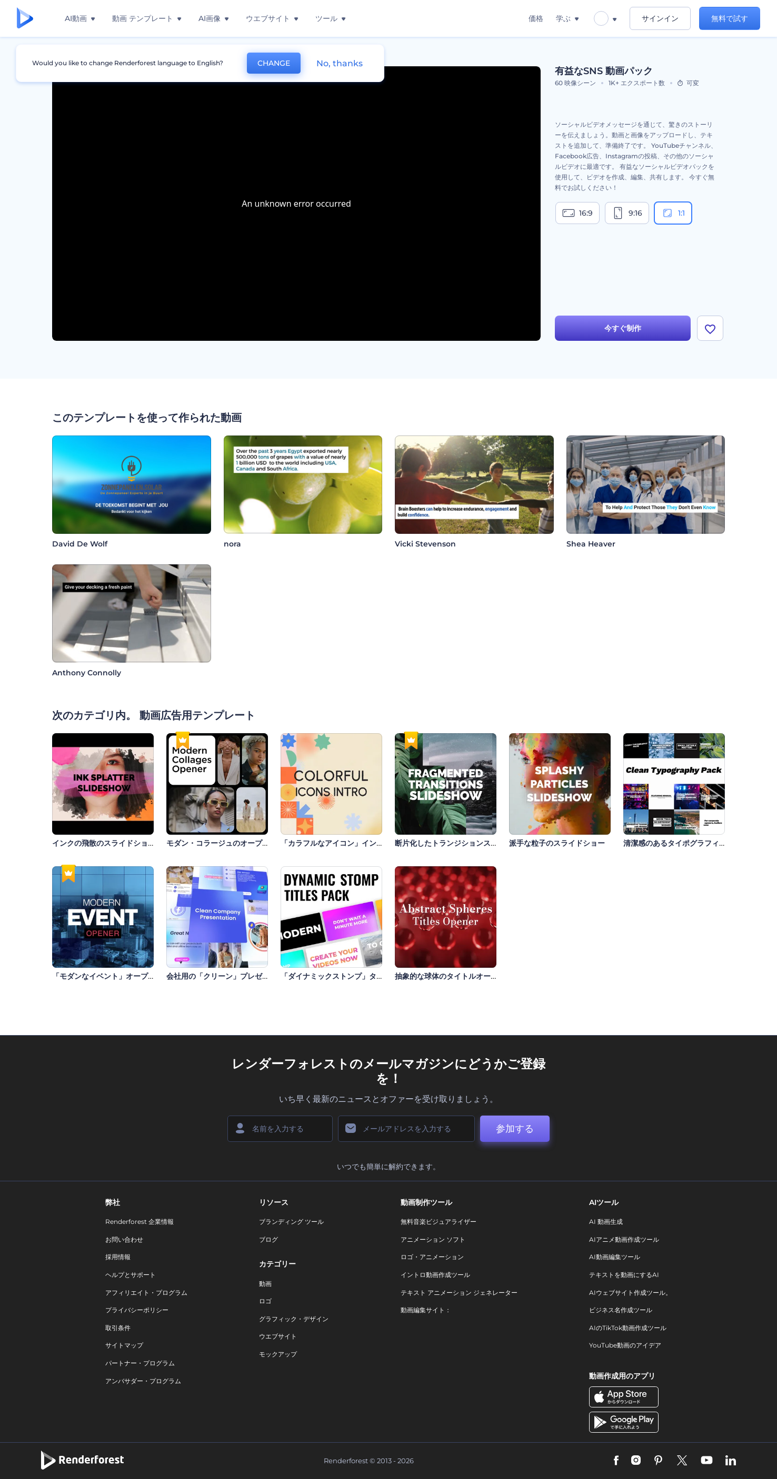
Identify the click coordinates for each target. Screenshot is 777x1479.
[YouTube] (707, 1461)
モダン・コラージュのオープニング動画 (232, 843)
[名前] (280, 1129)
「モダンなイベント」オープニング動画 (118, 976)
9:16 (627, 213)
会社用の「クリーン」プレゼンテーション (236, 976)
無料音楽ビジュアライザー (438, 1221)
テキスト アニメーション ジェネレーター (459, 1292)
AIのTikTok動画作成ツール (627, 1328)
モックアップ (278, 1354)
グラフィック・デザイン (293, 1319)
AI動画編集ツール (614, 1257)
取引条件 (118, 1328)
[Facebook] (616, 1461)
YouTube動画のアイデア (625, 1345)
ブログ (268, 1239)
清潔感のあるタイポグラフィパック (682, 843)
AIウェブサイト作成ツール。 (630, 1292)
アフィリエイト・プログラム (146, 1292)
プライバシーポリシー (136, 1310)
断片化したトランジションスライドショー (465, 843)
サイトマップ (124, 1345)
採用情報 (118, 1257)
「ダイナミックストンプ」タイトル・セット (354, 976)
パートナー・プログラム (140, 1363)
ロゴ (265, 1301)
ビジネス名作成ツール (620, 1310)
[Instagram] (636, 1461)
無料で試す (729, 18)
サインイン (660, 18)
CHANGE (273, 63)
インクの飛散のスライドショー (103, 843)
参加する (515, 1128)
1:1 (673, 213)
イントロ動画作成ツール (435, 1275)
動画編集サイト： (426, 1310)
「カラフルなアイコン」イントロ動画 (343, 843)
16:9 (577, 213)
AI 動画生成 (606, 1221)
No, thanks (339, 63)
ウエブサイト (278, 1336)
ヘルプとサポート (130, 1275)
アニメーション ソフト (433, 1239)
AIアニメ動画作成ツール (624, 1239)
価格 (536, 18)
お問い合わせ (124, 1239)
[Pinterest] (658, 1461)
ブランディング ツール (291, 1221)
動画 (265, 1284)
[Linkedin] (730, 1461)
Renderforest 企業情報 (139, 1221)
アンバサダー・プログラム (143, 1381)
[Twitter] (682, 1461)
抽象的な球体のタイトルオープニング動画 (465, 976)
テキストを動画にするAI (624, 1275)
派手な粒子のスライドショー (557, 843)
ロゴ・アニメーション (432, 1257)
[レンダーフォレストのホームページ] (25, 18)
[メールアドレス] (406, 1129)
